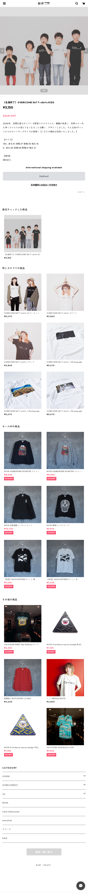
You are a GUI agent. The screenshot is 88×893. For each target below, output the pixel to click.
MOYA (5, 802)
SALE (4, 838)
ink (3, 794)
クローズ (6, 829)
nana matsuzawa (10, 811)
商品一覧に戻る (44, 852)
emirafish (7, 820)
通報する (81, 192)
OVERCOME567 (10, 785)
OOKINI (6, 776)
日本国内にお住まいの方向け (44, 185)
